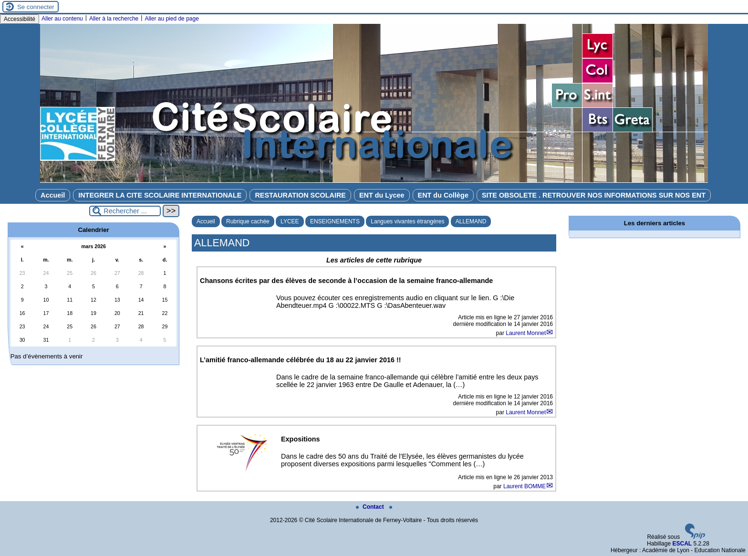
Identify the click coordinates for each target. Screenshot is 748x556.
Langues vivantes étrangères (407, 221)
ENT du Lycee (382, 195)
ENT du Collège (443, 195)
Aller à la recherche (113, 18)
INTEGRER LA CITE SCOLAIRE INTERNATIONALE (159, 195)
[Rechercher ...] (125, 211)
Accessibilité (19, 19)
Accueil (53, 195)
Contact (370, 507)
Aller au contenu (62, 18)
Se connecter (35, 6)
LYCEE (289, 221)
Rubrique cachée (248, 221)
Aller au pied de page (171, 18)
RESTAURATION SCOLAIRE (300, 195)
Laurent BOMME (524, 486)
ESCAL (682, 543)
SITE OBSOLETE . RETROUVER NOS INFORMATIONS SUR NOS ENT (594, 195)
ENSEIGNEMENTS (335, 221)
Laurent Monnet (526, 333)
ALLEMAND (471, 221)
